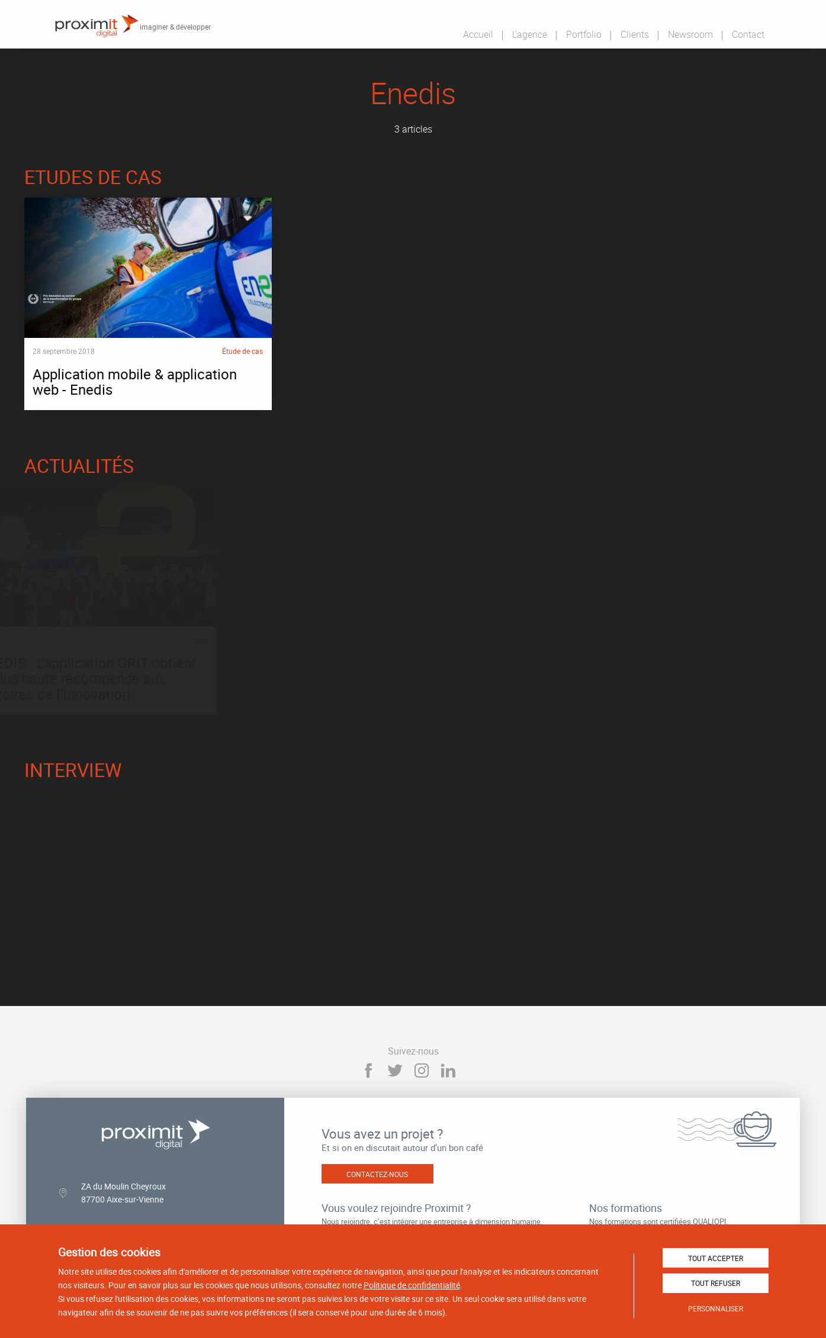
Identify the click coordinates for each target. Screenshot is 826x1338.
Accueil (478, 33)
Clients (635, 33)
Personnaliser (715, 1308)
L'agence (529, 33)
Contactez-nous (377, 1173)
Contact (748, 33)
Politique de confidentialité (412, 1285)
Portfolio (584, 33)
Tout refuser (715, 1283)
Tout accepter (715, 1258)
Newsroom (690, 33)
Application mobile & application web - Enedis (148, 303)
